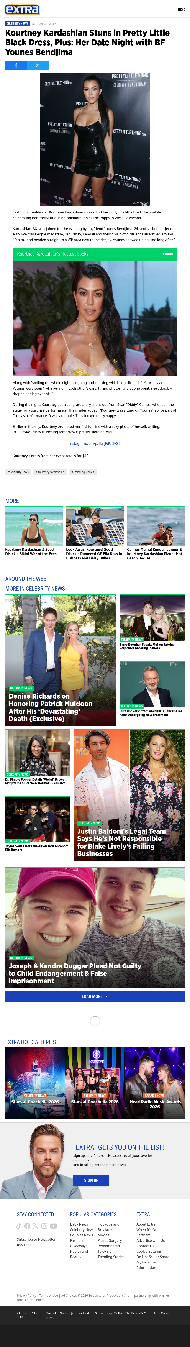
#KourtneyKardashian (50, 472)
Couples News (81, 1235)
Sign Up (91, 1180)
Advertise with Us (150, 1240)
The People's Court (138, 1313)
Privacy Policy (26, 1295)
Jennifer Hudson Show (87, 1313)
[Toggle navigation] (181, 9)
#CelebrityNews (18, 472)
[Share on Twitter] (38, 65)
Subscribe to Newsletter (36, 1239)
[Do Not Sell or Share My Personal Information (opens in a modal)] (154, 1262)
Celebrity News (17, 23)
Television (106, 1251)
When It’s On (146, 1229)
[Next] (180, 1082)
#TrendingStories (82, 472)
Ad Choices (69, 1295)
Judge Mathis (114, 1313)
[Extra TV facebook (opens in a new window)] (27, 1225)
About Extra (146, 1224)
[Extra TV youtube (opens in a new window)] (54, 1226)
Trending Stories (111, 1256)
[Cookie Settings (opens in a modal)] (149, 1251)
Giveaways (78, 1246)
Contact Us (145, 1246)
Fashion (76, 1240)
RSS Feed (24, 1244)
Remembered (109, 1246)
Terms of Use (48, 1295)
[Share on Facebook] (16, 65)
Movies (103, 1235)
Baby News (79, 1224)
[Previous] (9, 1082)
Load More (95, 996)
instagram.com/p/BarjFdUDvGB (95, 443)
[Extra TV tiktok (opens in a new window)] (19, 1226)
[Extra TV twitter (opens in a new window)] (36, 1226)
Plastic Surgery (110, 1240)
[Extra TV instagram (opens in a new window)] (44, 1226)
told (31, 234)
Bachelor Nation (57, 1313)
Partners (143, 1235)
